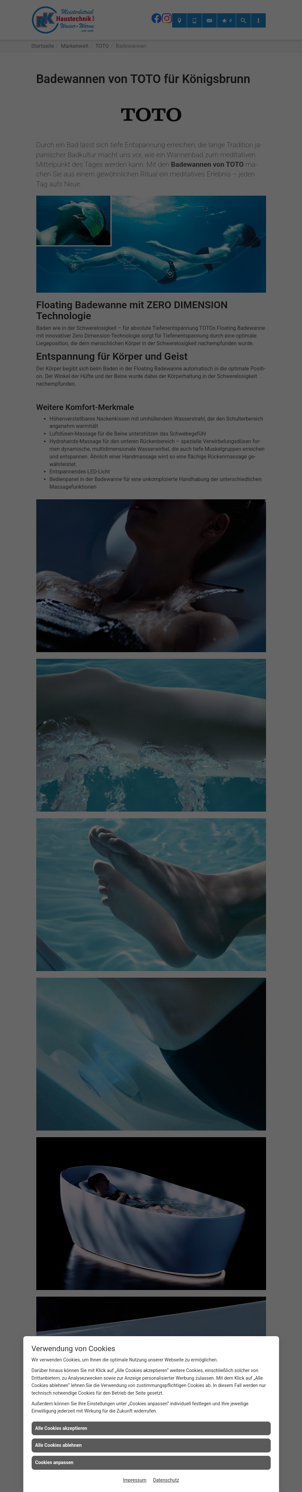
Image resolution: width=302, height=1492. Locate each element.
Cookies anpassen (54, 1462)
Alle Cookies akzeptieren (61, 1428)
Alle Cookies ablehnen (58, 1445)
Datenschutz (166, 1480)
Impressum (134, 1480)
